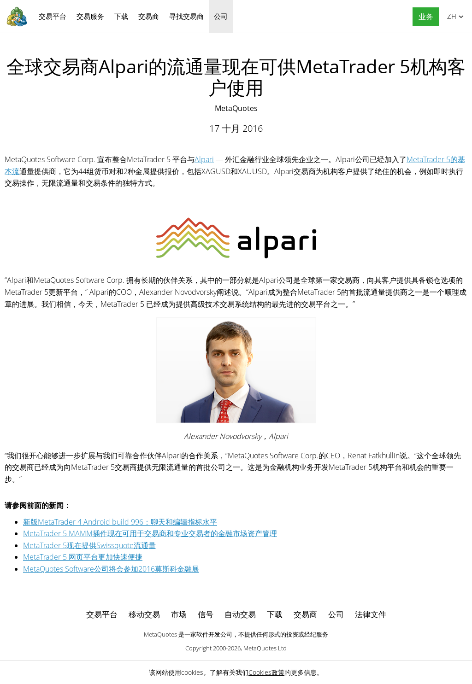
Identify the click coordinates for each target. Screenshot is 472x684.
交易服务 (90, 16)
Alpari (204, 159)
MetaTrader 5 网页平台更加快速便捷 (82, 557)
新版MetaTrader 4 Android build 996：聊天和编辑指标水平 (120, 522)
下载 (121, 16)
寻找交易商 (186, 16)
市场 (179, 614)
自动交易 (240, 614)
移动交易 (144, 614)
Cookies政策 (266, 672)
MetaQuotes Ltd (265, 648)
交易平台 (52, 16)
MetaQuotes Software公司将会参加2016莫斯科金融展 (111, 569)
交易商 (148, 16)
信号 (205, 614)
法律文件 (370, 614)
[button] (423, 17)
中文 (450, 16)
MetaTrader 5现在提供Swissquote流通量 (89, 545)
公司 (221, 16)
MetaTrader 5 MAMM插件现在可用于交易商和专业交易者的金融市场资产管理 (150, 533)
